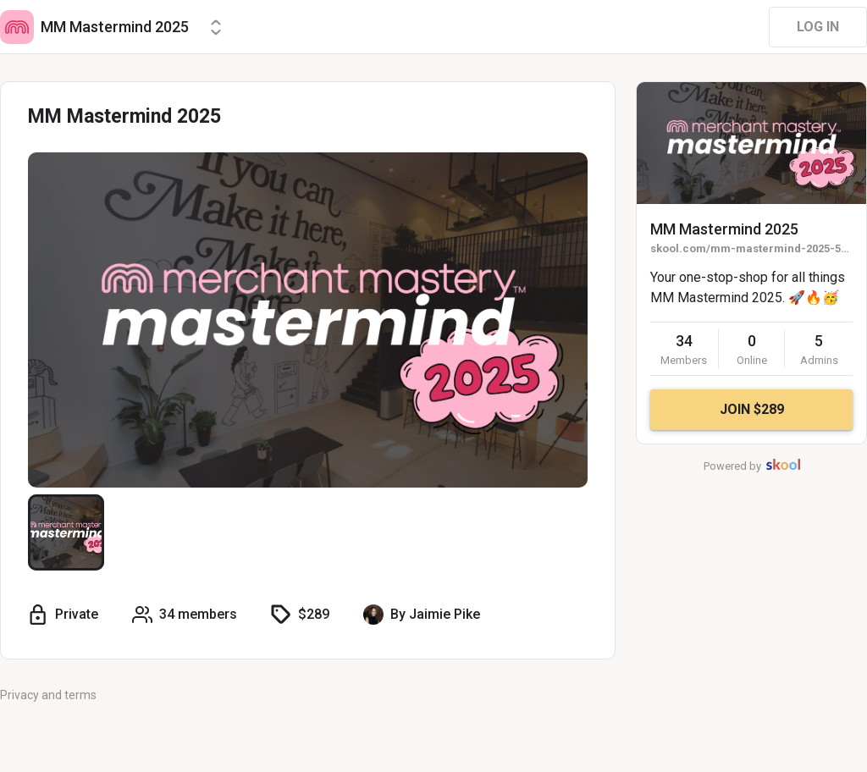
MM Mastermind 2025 (724, 229)
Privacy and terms (48, 695)
